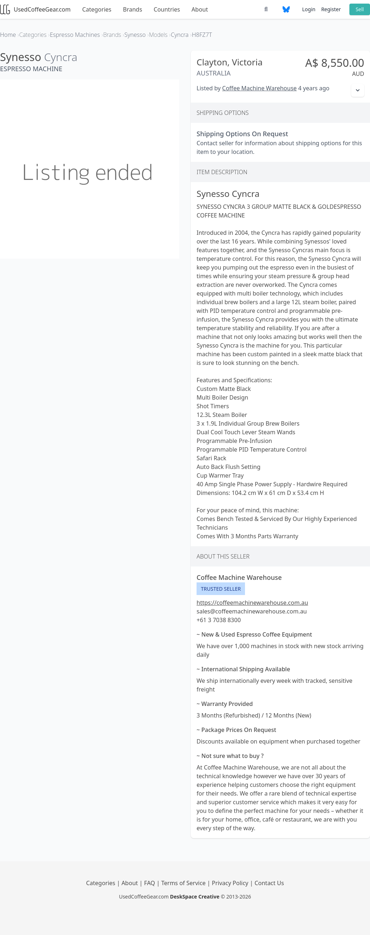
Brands (132, 9)
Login (308, 9)
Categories (96, 9)
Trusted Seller (221, 588)
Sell (360, 9)
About (200, 9)
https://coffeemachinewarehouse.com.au (252, 603)
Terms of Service (184, 883)
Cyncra (60, 56)
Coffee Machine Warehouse (259, 88)
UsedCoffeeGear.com (35, 9)
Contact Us (269, 883)
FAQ (150, 883)
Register (331, 9)
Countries (167, 9)
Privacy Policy (231, 883)
